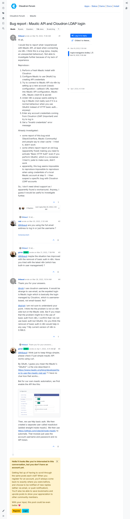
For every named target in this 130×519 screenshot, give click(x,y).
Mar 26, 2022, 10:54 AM (42, 279)
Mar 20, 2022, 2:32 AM (38, 221)
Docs (109, 6)
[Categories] (3, 3)
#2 (59, 221)
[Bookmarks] (3, 23)
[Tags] (3, 13)
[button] (3, 511)
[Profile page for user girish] (13, 254)
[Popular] (3, 18)
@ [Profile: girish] (21, 305)
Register (16, 511)
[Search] (3, 28)
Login (25, 511)
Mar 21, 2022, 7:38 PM (46, 252)
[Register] (126, 8)
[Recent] (3, 8)
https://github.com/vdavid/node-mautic (37, 430)
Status (94, 6)
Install (116, 6)
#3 (59, 252)
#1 (59, 36)
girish (20, 252)
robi (19, 221)
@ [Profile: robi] (21, 288)
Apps (86, 6)
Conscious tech (23, 235)
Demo (102, 6)
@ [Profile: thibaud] (22, 225)
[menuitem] (126, 3)
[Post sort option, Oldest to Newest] (81, 41)
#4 (59, 279)
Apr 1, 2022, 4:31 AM (45, 349)
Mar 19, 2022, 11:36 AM (41, 36)
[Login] (126, 3)
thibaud (21, 36)
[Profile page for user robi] (13, 223)
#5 (59, 349)
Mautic (12, 29)
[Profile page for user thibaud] (13, 38)
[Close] (57, 461)
